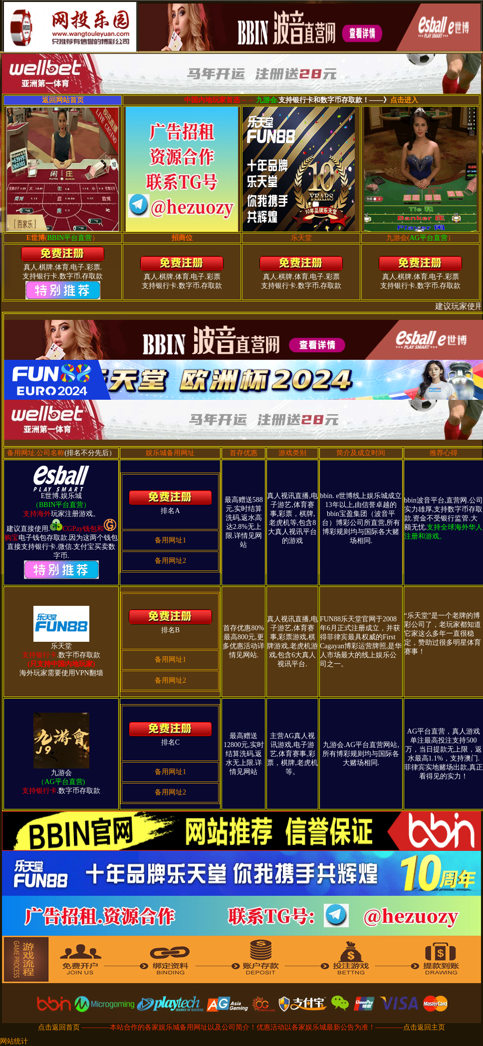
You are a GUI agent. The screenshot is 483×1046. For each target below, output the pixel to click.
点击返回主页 (424, 1027)
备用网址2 (170, 560)
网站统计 (14, 1041)
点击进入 (404, 100)
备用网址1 (170, 540)
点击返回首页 (59, 1027)
